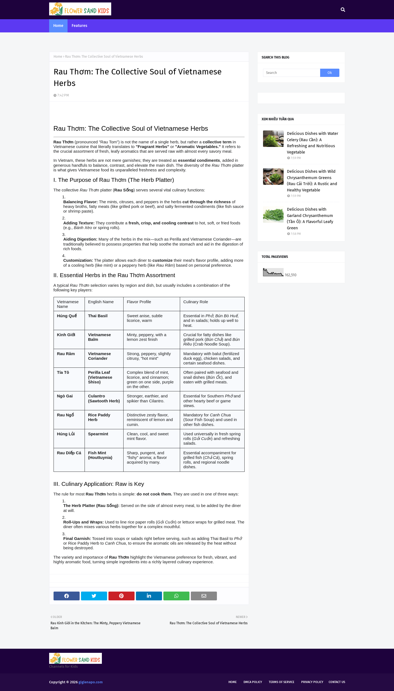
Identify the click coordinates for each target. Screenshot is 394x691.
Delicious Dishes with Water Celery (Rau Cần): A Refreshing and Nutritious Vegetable (312, 143)
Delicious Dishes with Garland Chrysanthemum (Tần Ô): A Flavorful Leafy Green (310, 218)
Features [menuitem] (79, 25)
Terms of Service (281, 682)
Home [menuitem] (58, 25)
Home (58, 56)
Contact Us (337, 682)
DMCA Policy (253, 682)
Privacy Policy (312, 682)
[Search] (291, 73)
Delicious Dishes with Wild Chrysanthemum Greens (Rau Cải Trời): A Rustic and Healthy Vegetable (312, 181)
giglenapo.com (91, 682)
